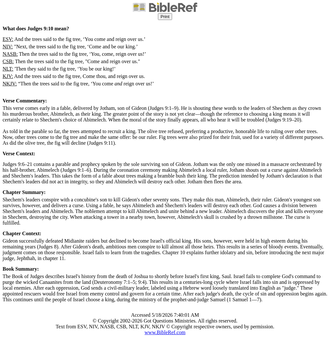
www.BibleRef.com (165, 332)
